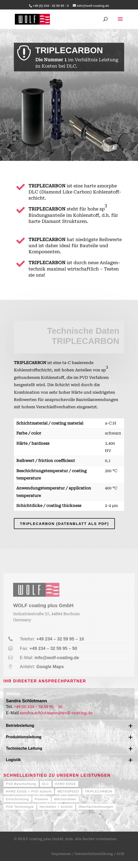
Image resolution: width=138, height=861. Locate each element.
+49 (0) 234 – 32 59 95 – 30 (38, 706)
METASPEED (68, 791)
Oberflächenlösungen (96, 807)
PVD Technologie (20, 807)
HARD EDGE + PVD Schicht (29, 791)
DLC (45, 784)
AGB (120, 854)
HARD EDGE (65, 784)
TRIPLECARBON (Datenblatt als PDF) (64, 524)
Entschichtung (17, 799)
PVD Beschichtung (21, 784)
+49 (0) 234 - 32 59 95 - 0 (51, 6)
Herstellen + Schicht (56, 807)
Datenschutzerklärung (94, 854)
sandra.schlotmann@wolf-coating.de (56, 713)
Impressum (61, 854)
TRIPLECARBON (98, 791)
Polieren (41, 799)
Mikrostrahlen (65, 799)
